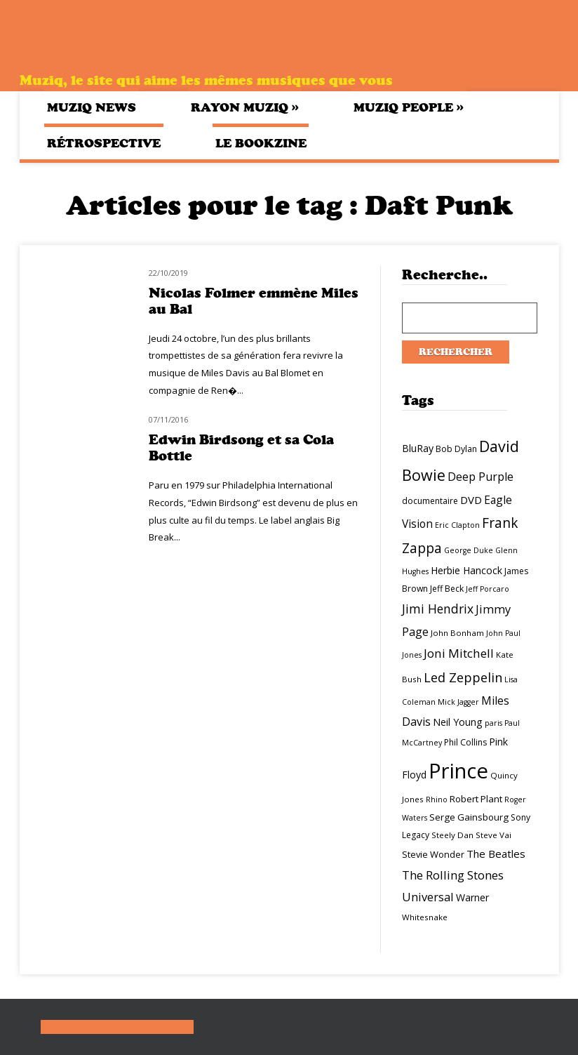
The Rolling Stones (453, 875)
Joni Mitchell (459, 653)
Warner (472, 897)
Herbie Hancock (466, 570)
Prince (458, 771)
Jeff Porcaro (487, 589)
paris (493, 723)
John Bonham (457, 633)
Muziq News (91, 107)
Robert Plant (476, 798)
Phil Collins (465, 742)
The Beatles (495, 854)
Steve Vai (493, 835)
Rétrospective (104, 143)
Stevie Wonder (433, 854)
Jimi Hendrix (437, 608)
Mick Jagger (458, 702)
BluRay (418, 448)
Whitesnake (425, 917)
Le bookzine (261, 143)
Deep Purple (480, 476)
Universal (428, 897)
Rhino (437, 799)
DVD (471, 500)
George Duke (468, 550)
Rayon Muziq (245, 107)
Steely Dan (452, 835)
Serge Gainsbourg (469, 817)
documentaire (430, 501)
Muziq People (409, 107)
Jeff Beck (447, 589)
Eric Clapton (457, 525)
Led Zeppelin (463, 677)
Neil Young (458, 722)
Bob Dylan (456, 449)
